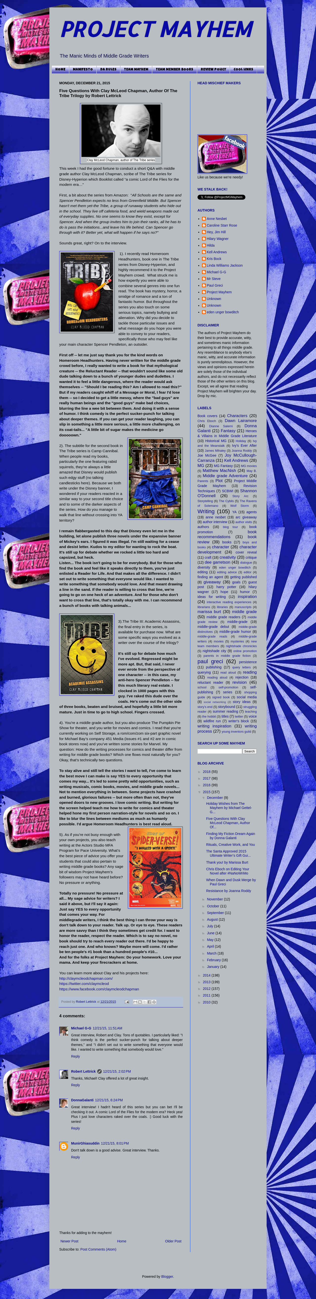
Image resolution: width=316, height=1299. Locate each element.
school (202, 687)
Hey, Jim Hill (216, 232)
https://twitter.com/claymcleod (84, 983)
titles (225, 716)
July (210, 926)
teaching (251, 711)
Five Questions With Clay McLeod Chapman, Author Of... (228, 823)
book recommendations (227, 534)
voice (253, 716)
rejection (241, 677)
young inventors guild (236, 731)
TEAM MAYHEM (136, 69)
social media (247, 697)
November (215, 899)
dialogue (246, 562)
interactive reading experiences (229, 602)
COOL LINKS (243, 69)
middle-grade (237, 622)
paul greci (210, 661)
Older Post (173, 1241)
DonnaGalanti (82, 1100)
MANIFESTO (83, 69)
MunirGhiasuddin (85, 1143)
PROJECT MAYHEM (155, 28)
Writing (206, 511)
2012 (207, 989)
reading (250, 672)
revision (239, 682)
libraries (222, 607)
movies (219, 641)
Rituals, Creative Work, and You (230, 845)
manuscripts (243, 607)
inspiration (247, 596)
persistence (248, 662)
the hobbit (209, 716)
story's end (205, 707)
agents (251, 512)
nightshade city (214, 651)
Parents (203, 481)
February (214, 960)
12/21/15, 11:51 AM (107, 1028)
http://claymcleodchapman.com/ (86, 978)
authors (203, 527)
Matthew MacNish (219, 470)
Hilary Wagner (218, 239)
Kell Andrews (217, 252)
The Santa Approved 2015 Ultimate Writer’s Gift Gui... (228, 853)
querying (204, 672)
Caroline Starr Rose (222, 225)
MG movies (249, 466)
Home (121, 1241)
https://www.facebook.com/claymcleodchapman (99, 989)
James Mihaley (215, 450)
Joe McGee (207, 455)
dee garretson (217, 562)
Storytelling (205, 501)
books (226, 542)
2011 (207, 995)
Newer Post (69, 1241)
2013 (207, 982)
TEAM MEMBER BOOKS (174, 69)
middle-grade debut (213, 627)
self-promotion (228, 687)
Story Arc (240, 496)
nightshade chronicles (241, 646)
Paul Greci (215, 285)
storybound (226, 707)
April (211, 946)
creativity (227, 557)
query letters (241, 667)
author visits (243, 522)
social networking (215, 702)
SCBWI (227, 491)
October (213, 906)
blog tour (230, 527)
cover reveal (246, 552)
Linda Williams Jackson (225, 265)
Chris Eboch (207, 421)
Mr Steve (214, 279)
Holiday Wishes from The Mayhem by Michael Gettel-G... (229, 808)
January (213, 967)
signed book (221, 697)
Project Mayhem (219, 292)
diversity (204, 567)
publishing (213, 667)
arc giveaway (246, 517)
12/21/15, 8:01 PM (115, 1143)
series (227, 692)
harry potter (226, 587)
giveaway (212, 582)
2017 (207, 778)
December (215, 798)
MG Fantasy (223, 466)
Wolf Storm (239, 506)
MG (201, 465)
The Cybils (226, 501)
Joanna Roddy (242, 450)
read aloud (228, 672)
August (212, 919)
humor (245, 592)
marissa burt (209, 611)
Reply (75, 1056)
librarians (204, 607)
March (212, 953)
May (210, 940)
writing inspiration (214, 726)
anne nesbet (216, 517)
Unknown (214, 299)
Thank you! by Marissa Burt (227, 862)
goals (236, 582)
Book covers (207, 416)
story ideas (242, 702)
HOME (60, 69)
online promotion (245, 651)
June (211, 933)
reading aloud (217, 677)
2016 (207, 785)
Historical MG (215, 441)
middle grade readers (223, 617)
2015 (207, 792)
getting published (243, 577)
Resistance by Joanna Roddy (228, 891)
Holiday (241, 441)
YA (234, 512)
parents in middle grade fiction (227, 656)
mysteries (237, 641)
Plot (219, 480)
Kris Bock (214, 259)
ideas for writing (212, 597)
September (216, 913)
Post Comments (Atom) (98, 1249)
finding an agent (210, 577)
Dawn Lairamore (241, 420)
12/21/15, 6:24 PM (109, 1100)
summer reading (225, 711)
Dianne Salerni (221, 426)
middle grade (244, 611)
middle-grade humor (235, 632)
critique (251, 557)
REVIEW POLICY (213, 69)
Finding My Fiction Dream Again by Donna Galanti (230, 836)
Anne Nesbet (217, 219)
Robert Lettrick (86, 1001)
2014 (207, 975)
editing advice (227, 572)
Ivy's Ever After (244, 445)
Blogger (167, 1276)
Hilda (211, 245)
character (220, 547)
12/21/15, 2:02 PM (117, 1071)
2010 (207, 1002)
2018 (207, 772)
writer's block (238, 721)
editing (203, 572)
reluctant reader (210, 682)
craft (208, 557)
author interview (215, 522)
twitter (239, 716)
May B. (252, 471)
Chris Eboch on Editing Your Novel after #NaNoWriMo (227, 871)
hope (224, 592)
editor (248, 572)
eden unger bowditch (223, 312)
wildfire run (212, 721)
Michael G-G (81, 1028)
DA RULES (108, 69)
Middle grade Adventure (225, 475)
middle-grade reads (212, 636)
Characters (237, 415)
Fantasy (228, 430)
